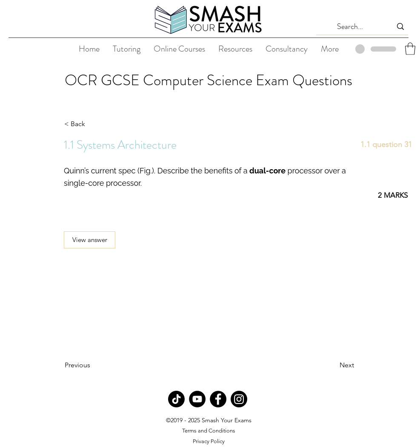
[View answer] (89, 239)
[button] (410, 49)
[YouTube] (197, 399)
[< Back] (92, 124)
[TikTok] (176, 399)
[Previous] (93, 365)
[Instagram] (239, 399)
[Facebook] (218, 399)
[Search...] (350, 26)
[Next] (332, 365)
